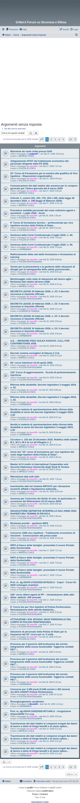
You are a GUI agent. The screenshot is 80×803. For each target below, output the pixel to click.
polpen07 (33, 154)
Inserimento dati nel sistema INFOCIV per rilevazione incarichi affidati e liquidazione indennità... (40, 487)
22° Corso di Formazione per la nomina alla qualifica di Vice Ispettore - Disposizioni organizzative (44, 174)
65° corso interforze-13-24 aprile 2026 (31, 362)
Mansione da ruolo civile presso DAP (31, 151)
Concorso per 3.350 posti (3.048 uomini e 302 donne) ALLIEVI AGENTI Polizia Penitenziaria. (40, 690)
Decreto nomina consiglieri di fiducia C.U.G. (35, 353)
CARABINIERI (25, 249)
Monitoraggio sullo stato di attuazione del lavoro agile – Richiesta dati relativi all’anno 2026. (41, 280)
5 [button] (63, 139)
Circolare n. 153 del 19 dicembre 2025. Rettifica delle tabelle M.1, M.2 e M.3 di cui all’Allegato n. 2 (44, 441)
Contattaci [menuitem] (26, 781)
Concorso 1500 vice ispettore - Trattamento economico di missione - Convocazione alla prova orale (42, 534)
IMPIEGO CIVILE (26, 156)
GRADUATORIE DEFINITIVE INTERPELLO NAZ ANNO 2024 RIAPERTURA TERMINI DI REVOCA (43, 512)
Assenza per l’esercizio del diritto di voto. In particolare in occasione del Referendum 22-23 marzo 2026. (42, 500)
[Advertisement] (40, 80)
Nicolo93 (33, 704)
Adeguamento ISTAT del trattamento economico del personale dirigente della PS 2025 (39, 162)
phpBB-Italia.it (47, 791)
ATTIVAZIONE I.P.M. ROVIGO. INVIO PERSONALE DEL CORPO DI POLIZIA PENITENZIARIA (40, 620)
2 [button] (51, 139)
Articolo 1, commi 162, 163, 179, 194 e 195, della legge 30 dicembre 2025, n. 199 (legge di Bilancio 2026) (42, 199)
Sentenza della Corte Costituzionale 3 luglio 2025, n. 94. (41, 235)
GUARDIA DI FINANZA (29, 311)
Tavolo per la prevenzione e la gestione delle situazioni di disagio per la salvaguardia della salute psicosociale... (42, 268)
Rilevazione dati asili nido (24, 476)
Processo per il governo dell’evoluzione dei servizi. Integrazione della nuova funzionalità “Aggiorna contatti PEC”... (41, 647)
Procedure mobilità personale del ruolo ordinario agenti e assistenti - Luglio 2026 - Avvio (42, 211)
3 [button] (55, 139)
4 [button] (59, 139)
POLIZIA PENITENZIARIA (30, 262)
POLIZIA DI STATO (27, 168)
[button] (41, 139)
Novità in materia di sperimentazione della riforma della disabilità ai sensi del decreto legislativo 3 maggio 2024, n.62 (41, 412)
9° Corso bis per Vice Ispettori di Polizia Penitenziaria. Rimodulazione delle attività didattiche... (40, 608)
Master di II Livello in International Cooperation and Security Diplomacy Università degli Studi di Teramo (39, 465)
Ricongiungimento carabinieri (27, 701)
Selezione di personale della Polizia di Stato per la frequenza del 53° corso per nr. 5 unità (38, 633)
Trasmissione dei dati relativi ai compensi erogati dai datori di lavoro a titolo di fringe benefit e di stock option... (43, 725)
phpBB (30, 788)
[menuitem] (12, 29)
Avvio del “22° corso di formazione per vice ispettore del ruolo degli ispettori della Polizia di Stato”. (42, 453)
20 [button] (70, 139)
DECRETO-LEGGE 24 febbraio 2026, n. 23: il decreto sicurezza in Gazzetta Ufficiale (39, 292)
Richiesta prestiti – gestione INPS (29, 523)
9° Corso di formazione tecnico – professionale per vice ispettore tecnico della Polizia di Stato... (41, 224)
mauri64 (33, 166)
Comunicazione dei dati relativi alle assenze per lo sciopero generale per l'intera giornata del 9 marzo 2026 (43, 187)
